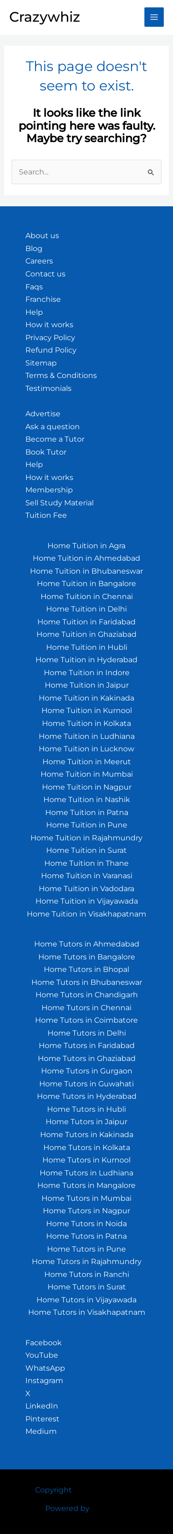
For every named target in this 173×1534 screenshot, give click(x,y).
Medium (41, 1431)
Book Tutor (45, 452)
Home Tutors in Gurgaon (86, 1071)
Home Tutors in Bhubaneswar (86, 982)
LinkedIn (41, 1406)
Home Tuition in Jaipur (87, 685)
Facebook (43, 1342)
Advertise (42, 413)
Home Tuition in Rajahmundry (86, 837)
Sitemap (41, 363)
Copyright (53, 1490)
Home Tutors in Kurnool (86, 1160)
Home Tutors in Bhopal (86, 969)
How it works (49, 324)
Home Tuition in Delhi (86, 609)
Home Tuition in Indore (87, 672)
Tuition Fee (46, 515)
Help (34, 312)
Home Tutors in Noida (86, 1223)
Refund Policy (51, 350)
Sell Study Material (59, 502)
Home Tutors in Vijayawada (86, 1299)
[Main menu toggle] (154, 17)
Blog (33, 248)
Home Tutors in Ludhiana (86, 1172)
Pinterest (42, 1418)
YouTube (41, 1355)
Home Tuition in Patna (86, 812)
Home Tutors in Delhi (87, 1033)
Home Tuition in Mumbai (87, 774)
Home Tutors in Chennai (86, 1007)
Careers (39, 261)
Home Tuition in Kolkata (86, 723)
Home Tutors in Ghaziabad (87, 1058)
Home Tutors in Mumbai (86, 1198)
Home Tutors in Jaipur (86, 1121)
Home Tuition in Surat (86, 850)
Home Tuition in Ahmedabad (86, 558)
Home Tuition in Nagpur (86, 787)
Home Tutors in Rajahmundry (87, 1261)
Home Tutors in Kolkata (86, 1147)
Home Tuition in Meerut (86, 761)
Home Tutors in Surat (87, 1286)
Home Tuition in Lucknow (86, 748)
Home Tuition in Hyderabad (86, 659)
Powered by (67, 1508)
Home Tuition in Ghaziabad (86, 634)
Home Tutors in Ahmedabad (86, 944)
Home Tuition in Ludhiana (87, 736)
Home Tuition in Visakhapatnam (86, 914)
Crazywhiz (44, 16)
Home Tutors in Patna (86, 1236)
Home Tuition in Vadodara (86, 888)
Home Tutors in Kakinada (86, 1134)
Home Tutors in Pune (86, 1249)
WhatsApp (45, 1368)
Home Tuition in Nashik (86, 799)
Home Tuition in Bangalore (86, 583)
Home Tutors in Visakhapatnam (86, 1312)
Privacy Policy (50, 337)
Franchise (43, 299)
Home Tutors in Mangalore (86, 1185)
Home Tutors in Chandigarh (87, 994)
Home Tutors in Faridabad (87, 1045)
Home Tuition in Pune (86, 825)
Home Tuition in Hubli (86, 647)
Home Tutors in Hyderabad (87, 1096)
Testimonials (48, 388)
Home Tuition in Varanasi (86, 875)
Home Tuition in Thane (86, 863)
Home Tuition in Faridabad (86, 621)
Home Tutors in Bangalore (86, 957)
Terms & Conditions (61, 375)
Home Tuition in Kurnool (87, 710)
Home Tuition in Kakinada (86, 698)
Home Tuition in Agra (86, 545)
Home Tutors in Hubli (86, 1109)
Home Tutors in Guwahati (86, 1083)
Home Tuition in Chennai (87, 596)
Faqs (34, 286)
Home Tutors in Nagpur (86, 1210)
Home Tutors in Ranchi (86, 1274)
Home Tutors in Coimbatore (86, 1020)
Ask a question (52, 426)
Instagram (44, 1380)
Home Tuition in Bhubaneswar (86, 571)
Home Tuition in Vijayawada (87, 901)
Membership (49, 489)
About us (42, 235)
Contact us (45, 274)
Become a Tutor (54, 439)
